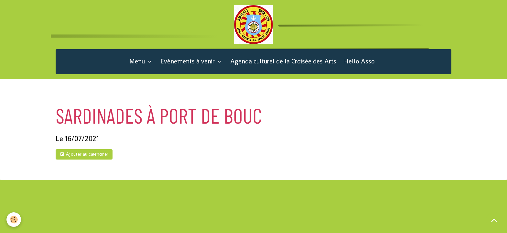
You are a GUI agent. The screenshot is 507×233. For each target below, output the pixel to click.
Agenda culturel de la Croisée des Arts (283, 61)
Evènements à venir (188, 61)
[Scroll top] (494, 220)
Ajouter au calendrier (84, 154)
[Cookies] (13, 219)
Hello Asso (359, 61)
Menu (137, 61)
